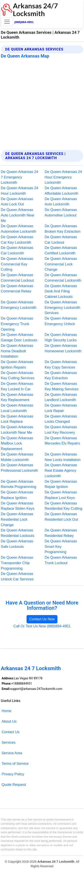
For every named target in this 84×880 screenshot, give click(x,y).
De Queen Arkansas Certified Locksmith (61, 250)
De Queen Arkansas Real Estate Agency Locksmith (61, 470)
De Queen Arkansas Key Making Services (62, 386)
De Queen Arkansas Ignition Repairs (17, 364)
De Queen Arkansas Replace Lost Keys (61, 495)
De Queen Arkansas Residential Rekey (61, 533)
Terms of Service (15, 763)
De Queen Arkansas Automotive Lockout (61, 212)
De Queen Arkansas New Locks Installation (63, 457)
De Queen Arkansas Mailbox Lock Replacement (17, 443)
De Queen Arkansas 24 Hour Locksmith (19, 190)
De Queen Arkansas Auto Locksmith (61, 201)
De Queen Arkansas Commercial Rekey (17, 288)
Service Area (12, 753)
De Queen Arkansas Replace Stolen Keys (17, 506)
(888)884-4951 (24, 22)
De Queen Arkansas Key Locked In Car (17, 386)
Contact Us (11, 732)
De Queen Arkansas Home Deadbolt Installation (17, 351)
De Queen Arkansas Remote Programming (18, 484)
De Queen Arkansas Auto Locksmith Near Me (17, 215)
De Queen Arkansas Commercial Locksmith (63, 277)
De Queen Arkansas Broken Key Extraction (62, 228)
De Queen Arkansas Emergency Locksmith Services (62, 307)
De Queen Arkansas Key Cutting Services (17, 375)
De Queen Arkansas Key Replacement (17, 397)
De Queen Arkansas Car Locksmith (17, 250)
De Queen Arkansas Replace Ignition (17, 495)
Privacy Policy (13, 774)
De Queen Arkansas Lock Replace (17, 419)
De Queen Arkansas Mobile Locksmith (17, 457)
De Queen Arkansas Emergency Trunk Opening (17, 323)
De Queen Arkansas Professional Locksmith (19, 467)
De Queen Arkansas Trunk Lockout (61, 560)
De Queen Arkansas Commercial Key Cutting (17, 264)
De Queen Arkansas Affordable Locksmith (62, 190)
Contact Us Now (42, 619)
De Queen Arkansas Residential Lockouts (17, 533)
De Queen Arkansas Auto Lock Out (17, 201)
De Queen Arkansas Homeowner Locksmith (63, 348)
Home (6, 711)
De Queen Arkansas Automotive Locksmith (18, 228)
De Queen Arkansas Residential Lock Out (61, 516)
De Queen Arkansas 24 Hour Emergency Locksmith (63, 177)
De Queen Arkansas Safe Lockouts (17, 544)
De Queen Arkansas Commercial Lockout (17, 277)
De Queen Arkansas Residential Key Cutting (63, 506)
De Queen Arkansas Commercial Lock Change (61, 264)
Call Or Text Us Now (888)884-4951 (42, 626)
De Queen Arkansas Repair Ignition (61, 484)
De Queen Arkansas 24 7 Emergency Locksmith (19, 177)
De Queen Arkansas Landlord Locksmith (61, 397)
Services (8, 742)
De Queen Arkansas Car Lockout (61, 239)
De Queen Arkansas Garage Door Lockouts (19, 337)
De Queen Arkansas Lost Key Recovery (61, 429)
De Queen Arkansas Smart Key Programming (61, 546)
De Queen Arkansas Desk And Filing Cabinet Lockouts (61, 291)
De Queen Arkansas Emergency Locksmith (18, 305)
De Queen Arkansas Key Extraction (61, 375)
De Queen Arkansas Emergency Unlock (61, 321)
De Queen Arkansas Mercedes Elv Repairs (62, 440)
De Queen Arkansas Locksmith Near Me (17, 429)
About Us (9, 721)
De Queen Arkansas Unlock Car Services (17, 576)
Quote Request (14, 784)
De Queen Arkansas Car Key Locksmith (17, 239)
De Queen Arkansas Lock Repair (61, 408)
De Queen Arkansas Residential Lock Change (17, 519)
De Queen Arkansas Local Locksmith (17, 408)
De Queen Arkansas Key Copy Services (61, 364)
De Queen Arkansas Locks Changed (61, 419)
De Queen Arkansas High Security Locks (61, 337)
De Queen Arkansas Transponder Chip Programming (17, 562)
